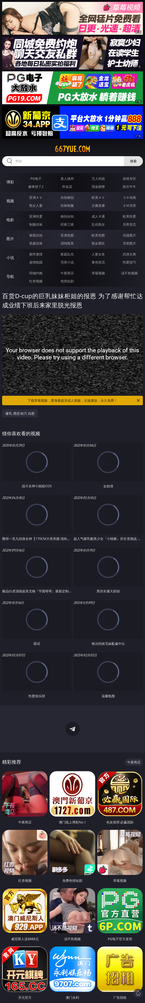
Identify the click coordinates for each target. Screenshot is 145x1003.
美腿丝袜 (35, 243)
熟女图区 (98, 243)
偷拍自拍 (67, 216)
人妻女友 (98, 254)
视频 (10, 200)
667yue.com (72, 149)
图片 (10, 238)
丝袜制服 (67, 205)
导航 (10, 276)
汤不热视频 (129, 273)
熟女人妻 (35, 205)
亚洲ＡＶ (35, 197)
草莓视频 (98, 273)
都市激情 (35, 254)
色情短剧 (67, 281)
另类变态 (129, 224)
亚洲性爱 (35, 216)
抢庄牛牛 (129, 186)
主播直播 (98, 205)
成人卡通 (98, 216)
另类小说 (67, 262)
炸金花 (67, 186)
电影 (10, 219)
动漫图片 (129, 235)
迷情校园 (35, 262)
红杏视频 (35, 281)
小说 (10, 257)
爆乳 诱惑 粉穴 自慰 (20, 413)
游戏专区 (129, 178)
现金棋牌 (98, 186)
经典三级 (67, 224)
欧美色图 (98, 235)
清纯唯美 (67, 243)
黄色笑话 (98, 262)
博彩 (10, 182)
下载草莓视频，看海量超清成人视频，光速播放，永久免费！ (84, 400)
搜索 (133, 161)
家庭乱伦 (67, 254)
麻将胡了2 (35, 186)
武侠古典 (129, 254)
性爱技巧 (129, 262)
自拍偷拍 (67, 197)
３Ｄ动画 (129, 197)
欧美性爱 (129, 216)
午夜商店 (67, 273)
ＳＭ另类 (129, 205)
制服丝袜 (35, 224)
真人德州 (67, 178)
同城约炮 (35, 273)
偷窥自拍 (35, 235)
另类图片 (129, 243)
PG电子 (36, 178)
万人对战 (98, 178)
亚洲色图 (67, 235)
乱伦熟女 (98, 224)
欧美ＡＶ (98, 197)
